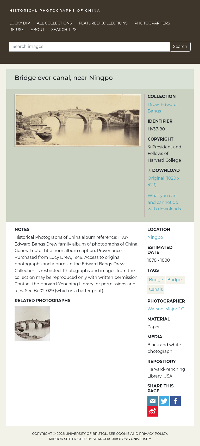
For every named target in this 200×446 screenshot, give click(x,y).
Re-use (16, 29)
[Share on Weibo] (152, 411)
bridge (156, 279)
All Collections (54, 23)
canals (156, 289)
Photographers (152, 23)
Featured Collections (103, 23)
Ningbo (155, 237)
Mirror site (60, 439)
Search (180, 46)
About (38, 29)
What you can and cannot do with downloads (164, 202)
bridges (175, 279)
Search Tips (64, 29)
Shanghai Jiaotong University (122, 439)
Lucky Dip (19, 23)
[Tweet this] (164, 400)
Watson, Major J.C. (166, 308)
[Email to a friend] (153, 400)
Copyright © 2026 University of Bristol (69, 434)
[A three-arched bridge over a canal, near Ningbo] (32, 323)
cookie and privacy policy (141, 434)
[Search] (89, 47)
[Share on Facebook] (175, 400)
